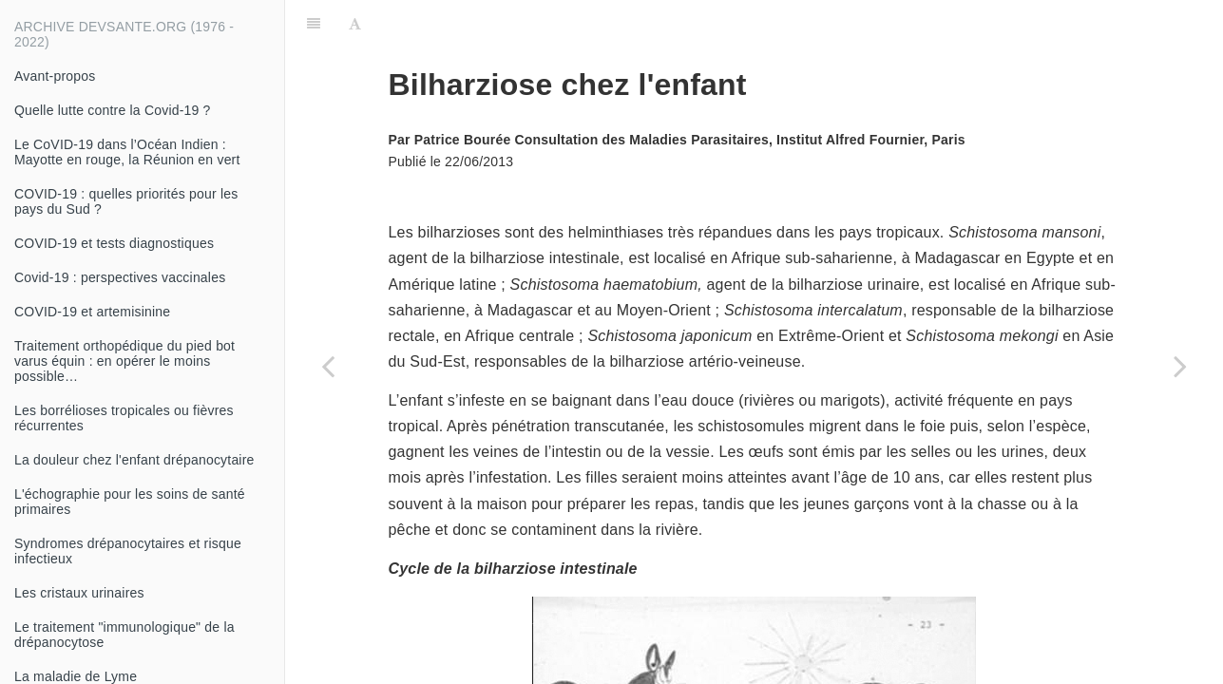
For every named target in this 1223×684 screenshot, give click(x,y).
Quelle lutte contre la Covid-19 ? (112, 110)
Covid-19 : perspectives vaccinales (119, 277)
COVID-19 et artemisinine (92, 311)
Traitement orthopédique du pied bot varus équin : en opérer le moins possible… (124, 361)
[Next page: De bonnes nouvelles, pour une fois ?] (1180, 366)
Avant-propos (54, 76)
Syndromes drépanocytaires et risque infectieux (127, 551)
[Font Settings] (354, 24)
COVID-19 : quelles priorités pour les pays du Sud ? (126, 201)
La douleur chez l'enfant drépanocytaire (134, 459)
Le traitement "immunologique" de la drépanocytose (124, 634)
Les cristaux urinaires (79, 592)
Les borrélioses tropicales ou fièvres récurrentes (124, 418)
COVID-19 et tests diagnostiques (114, 243)
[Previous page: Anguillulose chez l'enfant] (328, 366)
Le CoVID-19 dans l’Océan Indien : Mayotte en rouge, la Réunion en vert (127, 152)
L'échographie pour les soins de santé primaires (129, 501)
